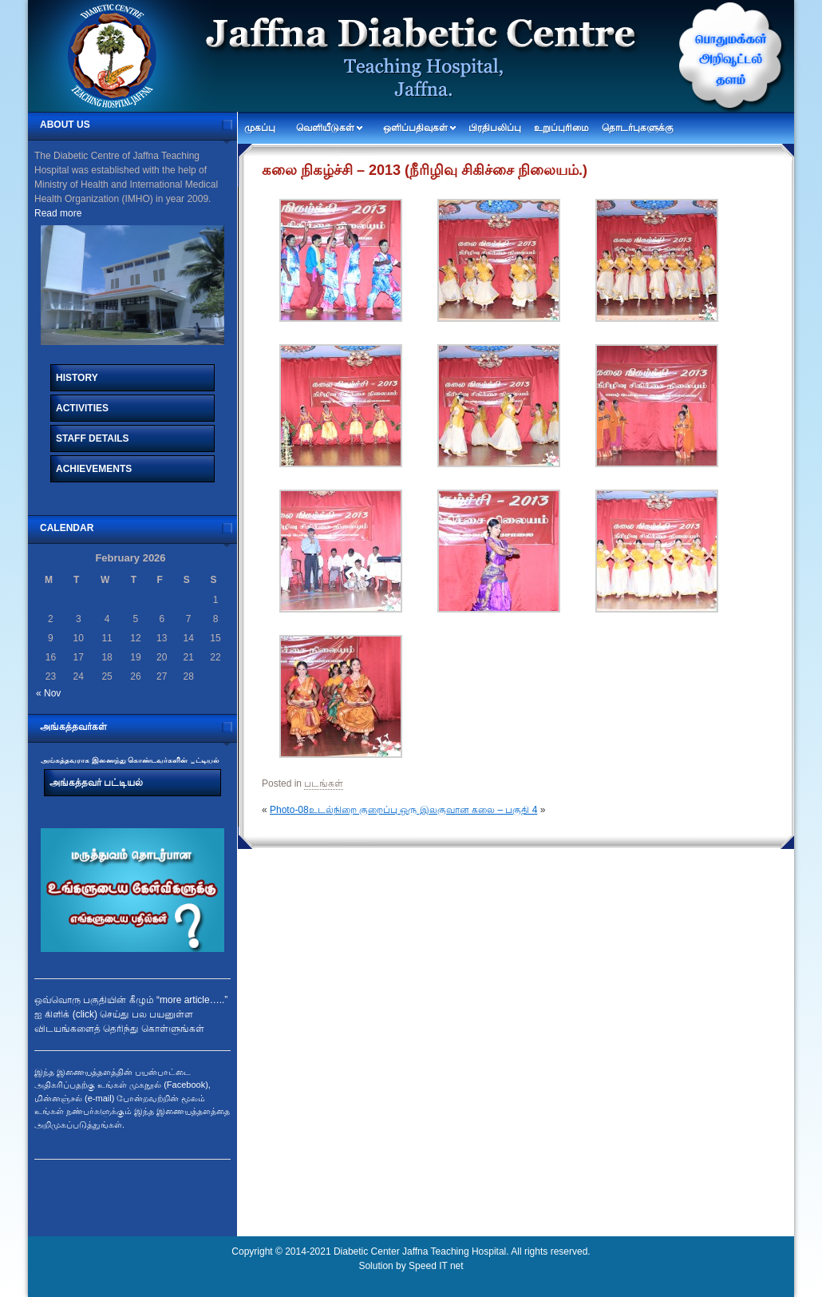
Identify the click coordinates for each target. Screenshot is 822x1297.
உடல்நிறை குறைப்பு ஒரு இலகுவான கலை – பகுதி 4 (423, 809)
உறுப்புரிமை (561, 127)
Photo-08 (289, 809)
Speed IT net (436, 1265)
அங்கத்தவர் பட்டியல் (96, 782)
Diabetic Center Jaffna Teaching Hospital (420, 1251)
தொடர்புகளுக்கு (638, 127)
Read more (57, 213)
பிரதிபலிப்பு (494, 127)
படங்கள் (323, 783)
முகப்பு (259, 127)
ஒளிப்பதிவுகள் (415, 127)
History (77, 377)
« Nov (48, 693)
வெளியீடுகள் (325, 127)
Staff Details (92, 438)
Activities (82, 408)
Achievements (94, 468)
